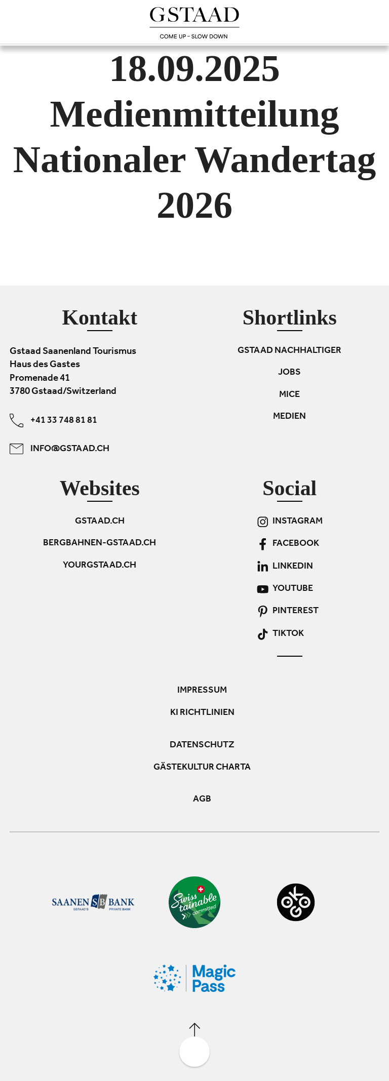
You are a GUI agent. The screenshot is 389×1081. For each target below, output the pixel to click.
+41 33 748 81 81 (53, 420)
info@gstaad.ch (59, 449)
